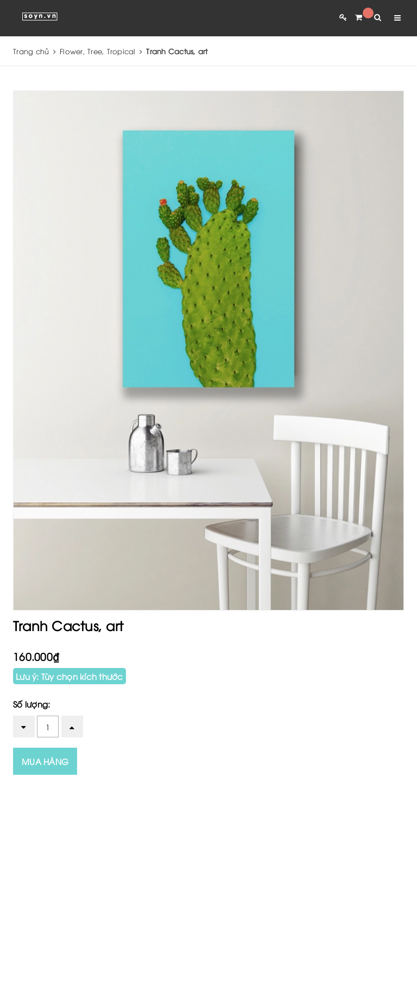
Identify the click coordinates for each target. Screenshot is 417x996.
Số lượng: (31, 703)
